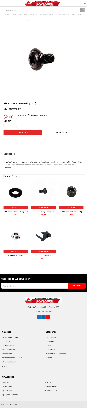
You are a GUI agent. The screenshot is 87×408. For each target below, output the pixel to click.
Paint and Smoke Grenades (56, 353)
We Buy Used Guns (9, 362)
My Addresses (7, 390)
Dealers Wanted (8, 345)
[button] (31, 115)
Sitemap (5, 366)
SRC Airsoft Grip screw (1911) (43, 212)
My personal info (50, 390)
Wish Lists (48, 382)
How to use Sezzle (9, 349)
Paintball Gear (51, 337)
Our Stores (49, 358)
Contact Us (6, 341)
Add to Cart (15, 207)
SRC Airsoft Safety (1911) (43, 255)
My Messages (7, 386)
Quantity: (8, 121)
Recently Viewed (50, 386)
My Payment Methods (10, 394)
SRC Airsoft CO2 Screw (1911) (71, 212)
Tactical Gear (50, 349)
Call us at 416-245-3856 (43, 311)
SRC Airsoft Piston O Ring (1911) (16, 212)
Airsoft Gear (50, 341)
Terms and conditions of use (12, 358)
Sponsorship (7, 353)
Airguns (48, 345)
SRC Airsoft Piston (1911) (16, 255)
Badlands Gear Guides (10, 337)
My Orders (5, 382)
